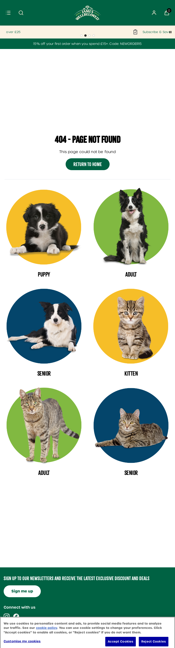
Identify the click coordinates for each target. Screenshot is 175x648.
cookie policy (46, 633)
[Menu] (8, 12)
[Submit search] (21, 12)
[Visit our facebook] (16, 617)
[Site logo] (87, 12)
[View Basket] (167, 12)
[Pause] (170, 32)
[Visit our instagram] (7, 617)
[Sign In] (154, 12)
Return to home (87, 164)
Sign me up (22, 591)
